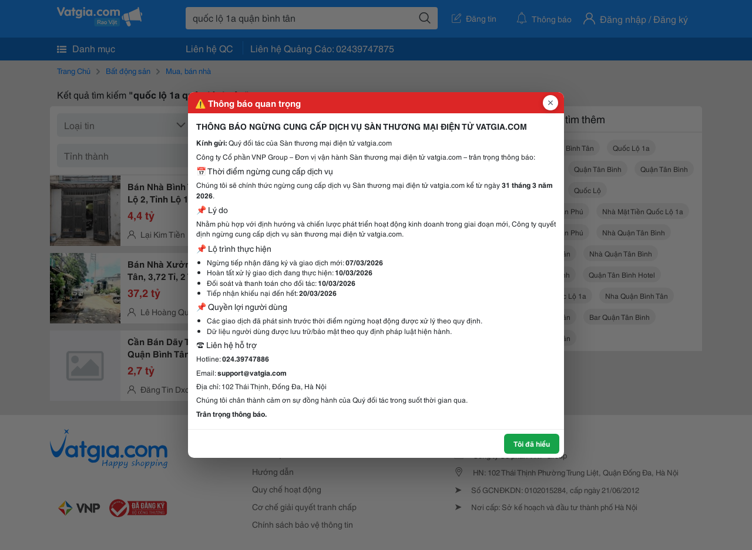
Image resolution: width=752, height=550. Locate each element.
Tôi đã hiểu (531, 443)
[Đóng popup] (550, 102)
